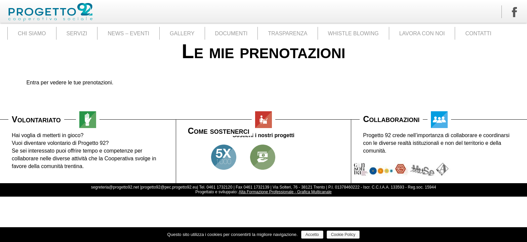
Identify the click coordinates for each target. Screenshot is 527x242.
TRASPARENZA (287, 33)
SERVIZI (77, 33)
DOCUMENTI (231, 33)
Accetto (312, 234)
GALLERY (182, 33)
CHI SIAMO (32, 33)
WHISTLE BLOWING (353, 33)
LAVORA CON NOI (422, 33)
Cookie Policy (343, 234)
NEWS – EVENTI (128, 33)
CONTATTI (478, 33)
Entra (32, 82)
